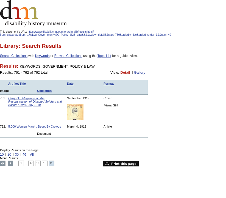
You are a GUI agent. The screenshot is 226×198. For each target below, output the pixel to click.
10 (2, 154)
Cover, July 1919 (35, 101)
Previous (10, 163)
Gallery (139, 72)
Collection (44, 90)
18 (38, 163)
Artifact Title (17, 83)
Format (109, 83)
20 (9, 154)
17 (31, 163)
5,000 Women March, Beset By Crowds (34, 126)
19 (44, 163)
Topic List (104, 56)
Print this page (121, 164)
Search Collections (13, 56)
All (32, 154)
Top (2, 163)
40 (24, 154)
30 (17, 154)
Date (70, 83)
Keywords (42, 56)
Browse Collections (68, 56)
